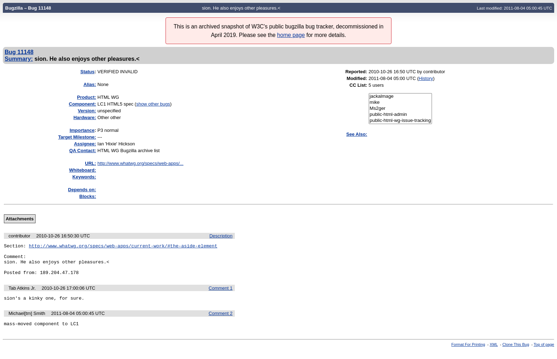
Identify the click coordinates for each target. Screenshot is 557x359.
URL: (90, 163)
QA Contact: (82, 150)
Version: (87, 110)
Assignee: (85, 143)
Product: (86, 97)
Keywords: (84, 177)
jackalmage (400, 96)
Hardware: (85, 117)
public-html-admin (400, 115)
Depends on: (82, 189)
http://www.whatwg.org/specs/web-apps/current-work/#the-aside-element (123, 246)
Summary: (19, 58)
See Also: (356, 134)
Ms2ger (400, 109)
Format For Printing (468, 353)
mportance (82, 130)
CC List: (358, 85)
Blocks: (87, 196)
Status (87, 71)
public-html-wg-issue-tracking (400, 121)
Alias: (89, 84)
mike (400, 103)
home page (291, 35)
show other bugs (153, 104)
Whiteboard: (82, 170)
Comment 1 (220, 294)
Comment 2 (220, 320)
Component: (82, 104)
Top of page (544, 353)
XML (494, 353)
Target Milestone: (77, 137)
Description (220, 236)
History (426, 78)
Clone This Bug (515, 353)
